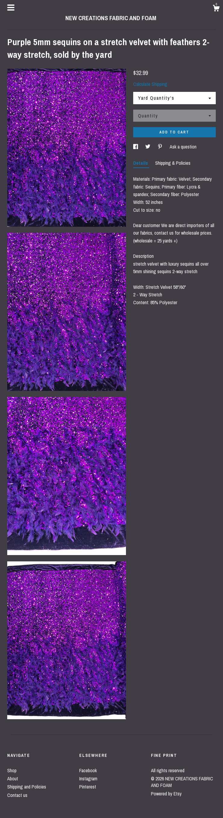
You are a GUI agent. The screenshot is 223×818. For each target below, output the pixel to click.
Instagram (88, 778)
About (12, 778)
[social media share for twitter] (148, 146)
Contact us (17, 795)
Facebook (88, 770)
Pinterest (87, 786)
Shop (12, 770)
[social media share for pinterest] (161, 146)
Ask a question (183, 146)
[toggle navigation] (10, 8)
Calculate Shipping (150, 84)
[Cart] (216, 9)
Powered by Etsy (166, 793)
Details (141, 163)
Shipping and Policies (26, 786)
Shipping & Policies (172, 163)
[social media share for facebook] (136, 146)
